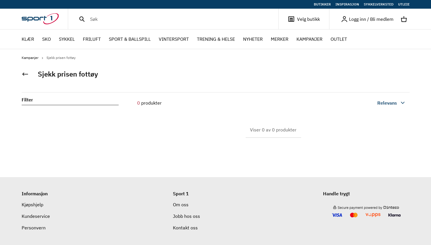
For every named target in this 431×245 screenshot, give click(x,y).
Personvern (34, 228)
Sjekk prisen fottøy (61, 57)
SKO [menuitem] (46, 39)
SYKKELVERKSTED (378, 4)
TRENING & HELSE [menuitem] (216, 39)
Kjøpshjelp (32, 204)
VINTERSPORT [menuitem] (174, 39)
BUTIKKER (322, 4)
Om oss (181, 204)
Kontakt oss (185, 228)
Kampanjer (309, 39)
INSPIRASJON (347, 4)
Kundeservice (36, 216)
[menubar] (186, 39)
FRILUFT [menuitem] (92, 39)
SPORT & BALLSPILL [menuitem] (130, 39)
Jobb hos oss (186, 216)
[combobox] (378, 103)
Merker (279, 39)
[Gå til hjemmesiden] (45, 19)
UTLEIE (404, 4)
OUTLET (339, 39)
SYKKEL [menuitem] (67, 39)
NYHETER (253, 39)
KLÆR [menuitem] (28, 39)
